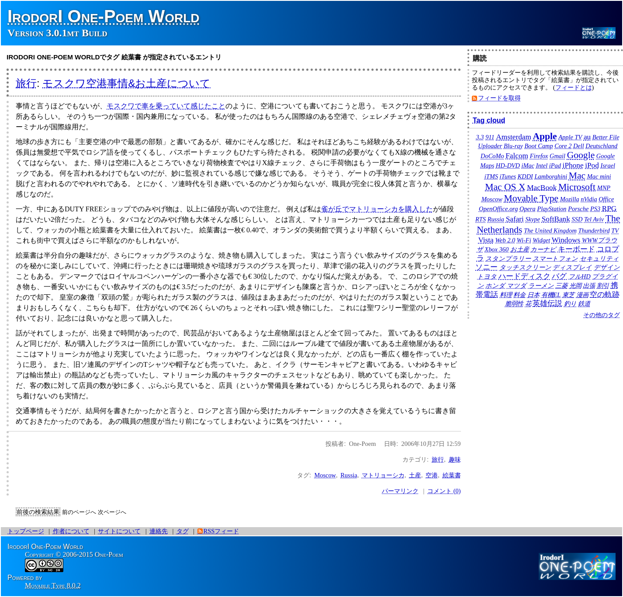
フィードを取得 (499, 97)
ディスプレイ (572, 267)
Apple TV (570, 137)
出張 (589, 285)
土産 (415, 475)
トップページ (25, 531)
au (587, 137)
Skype (532, 219)
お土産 (519, 249)
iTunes (508, 176)
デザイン (607, 267)
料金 (519, 294)
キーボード (576, 249)
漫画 (582, 294)
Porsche (578, 208)
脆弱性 (514, 303)
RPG (609, 208)
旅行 (26, 83)
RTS (480, 219)
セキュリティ (599, 258)
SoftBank (556, 219)
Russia (348, 475)
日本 (533, 294)
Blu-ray (513, 145)
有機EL (551, 294)
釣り (570, 303)
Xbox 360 (497, 249)
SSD (576, 219)
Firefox (539, 155)
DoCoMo (492, 155)
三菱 (561, 285)
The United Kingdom (550, 230)
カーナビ (543, 249)
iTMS (491, 176)
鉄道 (584, 303)
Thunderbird (593, 230)
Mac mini (599, 176)
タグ (183, 531)
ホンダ (495, 285)
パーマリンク (400, 490)
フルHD (579, 276)
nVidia (589, 199)
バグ (559, 276)
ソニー (486, 267)
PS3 (595, 208)
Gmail (557, 155)
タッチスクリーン (525, 267)
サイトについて (119, 531)
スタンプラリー (508, 258)
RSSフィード (221, 531)
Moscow (325, 475)
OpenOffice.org (498, 208)
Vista (485, 240)
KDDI (525, 176)
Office (606, 199)
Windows (566, 240)
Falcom (516, 156)
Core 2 (562, 145)
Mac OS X (505, 187)
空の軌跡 (605, 294)
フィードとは (573, 87)
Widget (541, 240)
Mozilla (569, 199)
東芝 (568, 294)
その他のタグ (601, 314)
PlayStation (551, 208)
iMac (528, 165)
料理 (506, 294)
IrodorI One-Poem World (103, 16)
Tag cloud (489, 120)
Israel (607, 165)
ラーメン (541, 285)
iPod (592, 165)
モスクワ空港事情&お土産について (126, 83)
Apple (545, 136)
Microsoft (576, 187)
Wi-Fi (524, 240)
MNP (603, 187)
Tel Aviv (594, 219)
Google (581, 155)
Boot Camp (539, 145)
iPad (555, 165)
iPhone (573, 165)
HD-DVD (508, 165)
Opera (527, 208)
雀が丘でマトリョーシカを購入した (377, 209)
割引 (603, 285)
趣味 (455, 459)
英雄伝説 (547, 303)
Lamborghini (551, 176)
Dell (578, 145)
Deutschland (601, 145)
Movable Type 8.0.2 (53, 585)
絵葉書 (452, 475)
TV (615, 230)
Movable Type (531, 198)
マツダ (516, 285)
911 (490, 137)
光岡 (575, 285)
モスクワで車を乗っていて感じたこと (166, 106)
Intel (541, 165)
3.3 (480, 137)
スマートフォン (555, 258)
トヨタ (487, 276)
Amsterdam (513, 137)
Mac (577, 175)
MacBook (542, 187)
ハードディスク (524, 276)
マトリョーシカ (383, 475)
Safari (515, 219)
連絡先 (158, 531)
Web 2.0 (505, 240)
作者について (71, 531)
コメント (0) (443, 490)
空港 (432, 475)
